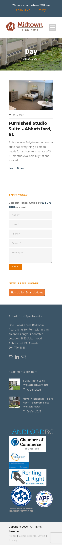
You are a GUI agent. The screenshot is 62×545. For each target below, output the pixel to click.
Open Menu (52, 27)
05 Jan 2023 (18, 115)
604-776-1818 (17, 347)
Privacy (13, 540)
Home (12, 536)
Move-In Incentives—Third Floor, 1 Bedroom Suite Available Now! (38, 402)
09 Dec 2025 (34, 411)
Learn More (16, 168)
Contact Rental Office (32, 536)
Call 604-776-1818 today (31, 10)
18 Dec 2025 (34, 389)
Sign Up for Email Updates (27, 292)
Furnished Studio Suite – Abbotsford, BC (30, 128)
